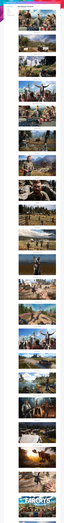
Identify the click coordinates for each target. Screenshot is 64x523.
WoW (8, 13)
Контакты (22, 2)
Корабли (8, 10)
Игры (19, 2)
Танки (8, 8)
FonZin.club (12, 2)
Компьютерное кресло (11, 15)
